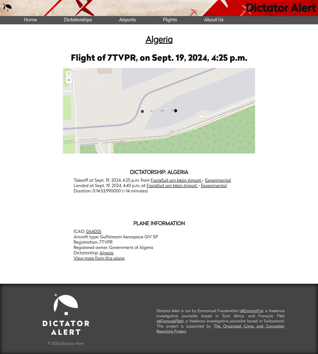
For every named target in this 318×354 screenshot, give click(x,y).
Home (30, 20)
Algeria (159, 40)
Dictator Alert (280, 9)
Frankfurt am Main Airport (176, 180)
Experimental (218, 180)
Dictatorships (78, 20)
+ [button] (68, 74)
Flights (170, 20)
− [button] (68, 80)
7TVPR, (124, 58)
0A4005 (93, 232)
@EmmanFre (251, 311)
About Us (213, 20)
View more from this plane (99, 258)
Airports (127, 20)
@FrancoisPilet (170, 321)
